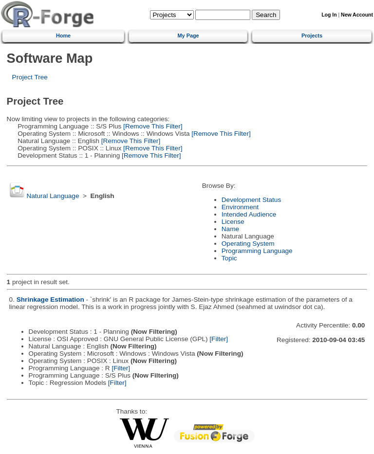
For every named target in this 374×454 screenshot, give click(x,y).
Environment (240, 207)
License (233, 221)
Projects (311, 35)
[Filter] (218, 339)
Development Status (251, 199)
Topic (229, 258)
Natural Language (52, 196)
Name (230, 229)
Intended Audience (249, 214)
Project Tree (30, 77)
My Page (188, 35)
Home (63, 35)
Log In (329, 15)
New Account (357, 15)
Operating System (248, 243)
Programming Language (257, 250)
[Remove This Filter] (151, 126)
